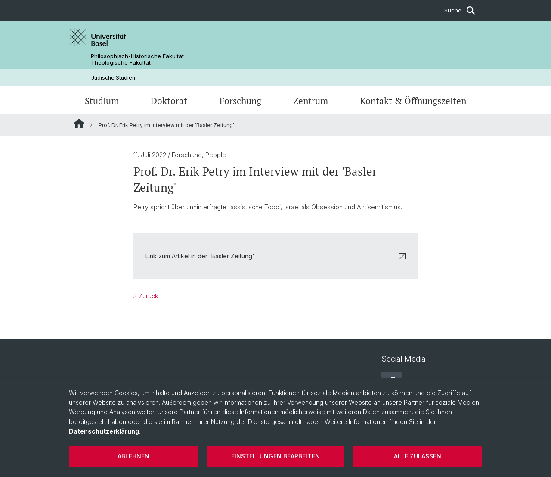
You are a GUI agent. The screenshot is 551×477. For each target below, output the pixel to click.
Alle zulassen (417, 456)
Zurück (147, 296)
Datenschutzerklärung (104, 431)
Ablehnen (133, 456)
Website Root (79, 123)
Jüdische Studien (113, 77)
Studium (102, 101)
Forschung (240, 101)
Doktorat (169, 101)
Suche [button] (459, 10)
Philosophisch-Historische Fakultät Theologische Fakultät (137, 59)
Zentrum (310, 101)
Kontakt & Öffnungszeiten (413, 101)
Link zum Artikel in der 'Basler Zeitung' (275, 256)
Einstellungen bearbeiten (275, 456)
